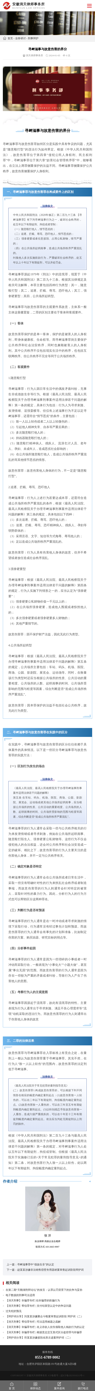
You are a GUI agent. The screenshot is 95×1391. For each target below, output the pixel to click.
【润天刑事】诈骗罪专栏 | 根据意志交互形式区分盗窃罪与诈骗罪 (44, 1332)
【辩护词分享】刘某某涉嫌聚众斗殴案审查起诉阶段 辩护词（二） (44, 1316)
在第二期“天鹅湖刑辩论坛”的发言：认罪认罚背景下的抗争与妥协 (44, 1289)
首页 (10, 38)
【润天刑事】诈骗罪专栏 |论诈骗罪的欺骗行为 (33, 1300)
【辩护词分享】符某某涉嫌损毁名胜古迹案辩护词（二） (39, 1337)
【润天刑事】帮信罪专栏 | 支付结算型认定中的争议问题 (38, 1305)
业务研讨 (20, 38)
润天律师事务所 (34, 55)
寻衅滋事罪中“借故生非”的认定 (35, 1264)
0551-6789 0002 (47, 1357)
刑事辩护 (33, 38)
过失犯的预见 (14, 1311)
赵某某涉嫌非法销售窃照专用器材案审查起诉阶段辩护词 (50, 1269)
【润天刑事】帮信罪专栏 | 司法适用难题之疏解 (33, 1321)
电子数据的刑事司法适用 (20, 1295)
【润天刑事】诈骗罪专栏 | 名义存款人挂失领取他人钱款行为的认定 (45, 1327)
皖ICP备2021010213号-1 (72, 1375)
